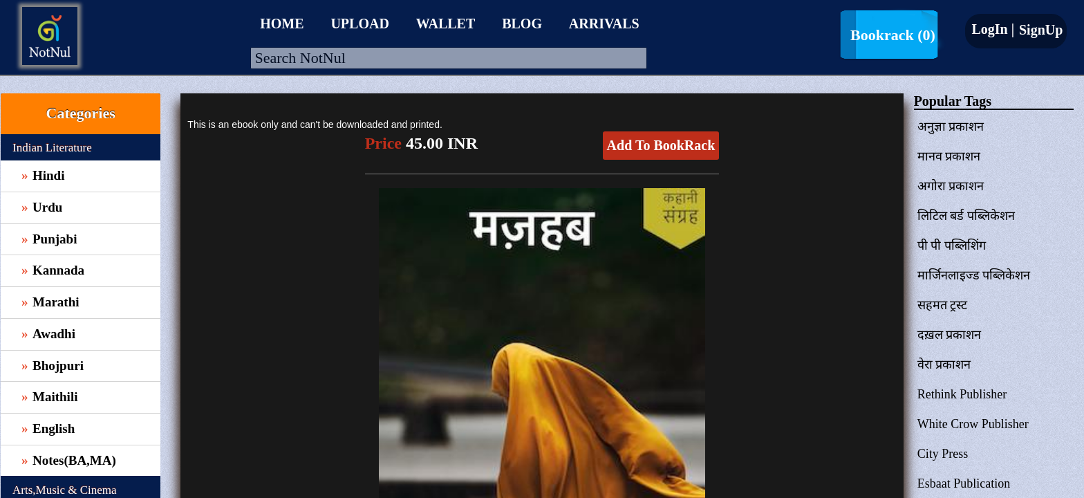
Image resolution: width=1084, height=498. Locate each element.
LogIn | (992, 29)
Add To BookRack (661, 145)
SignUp (1039, 29)
